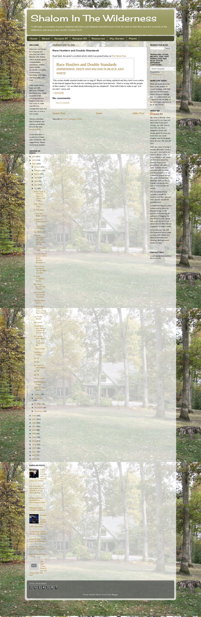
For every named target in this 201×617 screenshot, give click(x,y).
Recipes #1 (61, 38)
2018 (34, 430)
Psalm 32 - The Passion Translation (37, 548)
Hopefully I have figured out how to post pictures (40, 329)
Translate (156, 75)
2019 (34, 434)
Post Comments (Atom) (72, 119)
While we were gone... (39, 389)
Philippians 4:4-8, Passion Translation (37, 509)
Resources (98, 38)
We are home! (39, 378)
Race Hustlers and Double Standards (86, 64)
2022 (34, 445)
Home (33, 38)
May (36, 181)
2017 (34, 426)
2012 (34, 160)
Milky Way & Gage (38, 205)
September (38, 398)
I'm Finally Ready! (38, 318)
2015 (34, 419)
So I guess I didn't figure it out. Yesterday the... (39, 340)
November (38, 408)
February (38, 170)
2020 (34, 437)
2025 (34, 455)
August (37, 394)
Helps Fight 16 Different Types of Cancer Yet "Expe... (39, 196)
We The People (40, 232)
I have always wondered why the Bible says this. (40, 269)
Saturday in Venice (38, 353)
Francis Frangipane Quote (39, 278)
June (36, 185)
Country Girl (158, 114)
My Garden (117, 38)
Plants (133, 38)
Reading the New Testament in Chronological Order (37, 500)
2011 (34, 157)
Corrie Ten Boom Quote (40, 215)
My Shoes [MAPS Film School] (39, 286)
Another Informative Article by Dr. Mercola (38, 533)
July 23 (36, 362)
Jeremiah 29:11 (34, 129)
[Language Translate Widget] (163, 69)
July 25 (36, 371)
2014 (34, 416)
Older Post (138, 113)
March (37, 174)
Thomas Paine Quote (39, 302)
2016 (34, 423)
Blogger (115, 595)
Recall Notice (39, 210)
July (36, 188)
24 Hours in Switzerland (39, 366)
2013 (34, 164)
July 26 (36, 375)
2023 (34, 448)
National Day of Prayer (40, 383)
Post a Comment (62, 103)
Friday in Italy (39, 349)
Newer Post (58, 113)
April (36, 178)
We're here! (38, 322)
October (38, 404)
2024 (34, 452)
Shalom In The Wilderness (94, 18)
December (38, 411)
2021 (34, 441)
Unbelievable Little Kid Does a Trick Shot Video (40, 309)
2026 (34, 459)
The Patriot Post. (119, 56)
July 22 (36, 358)
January (37, 167)
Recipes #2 (80, 38)
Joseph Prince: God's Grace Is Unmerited (37, 540)
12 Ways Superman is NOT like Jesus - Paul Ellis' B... (40, 239)
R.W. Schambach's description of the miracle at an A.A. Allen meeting (36, 489)
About (46, 38)
